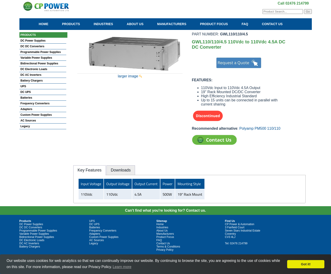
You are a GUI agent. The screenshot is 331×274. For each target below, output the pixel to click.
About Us (135, 24)
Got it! (306, 264)
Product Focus (214, 24)
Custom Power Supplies (36, 114)
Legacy (25, 126)
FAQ (245, 24)
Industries (103, 24)
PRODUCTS (28, 35)
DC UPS (26, 92)
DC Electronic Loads (34, 69)
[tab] (89, 170)
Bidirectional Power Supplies (39, 63)
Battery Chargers (32, 80)
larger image (130, 76)
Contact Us (272, 24)
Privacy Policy (165, 249)
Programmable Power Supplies (41, 52)
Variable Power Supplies (36, 57)
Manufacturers (171, 24)
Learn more (122, 267)
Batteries (26, 97)
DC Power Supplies (33, 40)
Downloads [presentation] (121, 170)
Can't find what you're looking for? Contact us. (165, 210)
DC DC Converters (33, 46)
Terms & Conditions (168, 246)
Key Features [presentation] (90, 170)
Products (71, 24)
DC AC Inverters (31, 74)
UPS (23, 86)
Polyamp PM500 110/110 (260, 128)
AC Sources (28, 120)
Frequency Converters (35, 103)
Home (43, 24)
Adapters (26, 109)
